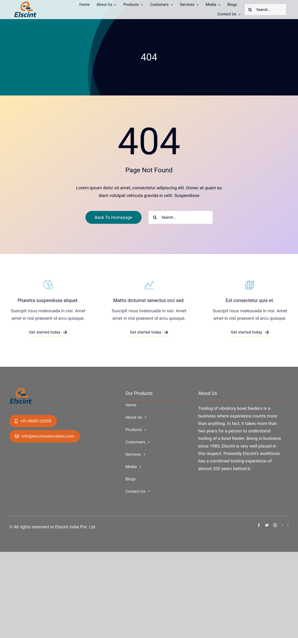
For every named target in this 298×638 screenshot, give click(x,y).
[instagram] (275, 525)
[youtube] (288, 525)
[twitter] (267, 525)
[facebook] (259, 525)
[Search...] (265, 9)
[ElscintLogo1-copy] (25, 3)
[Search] (250, 9)
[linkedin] (282, 525)
